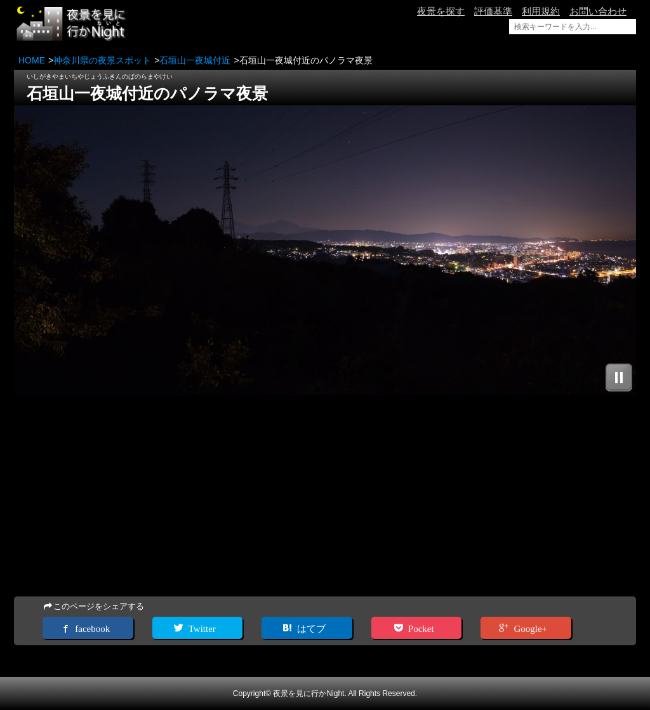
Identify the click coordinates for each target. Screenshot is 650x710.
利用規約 (541, 11)
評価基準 (493, 11)
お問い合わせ (598, 11)
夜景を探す (441, 11)
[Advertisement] (325, 497)
